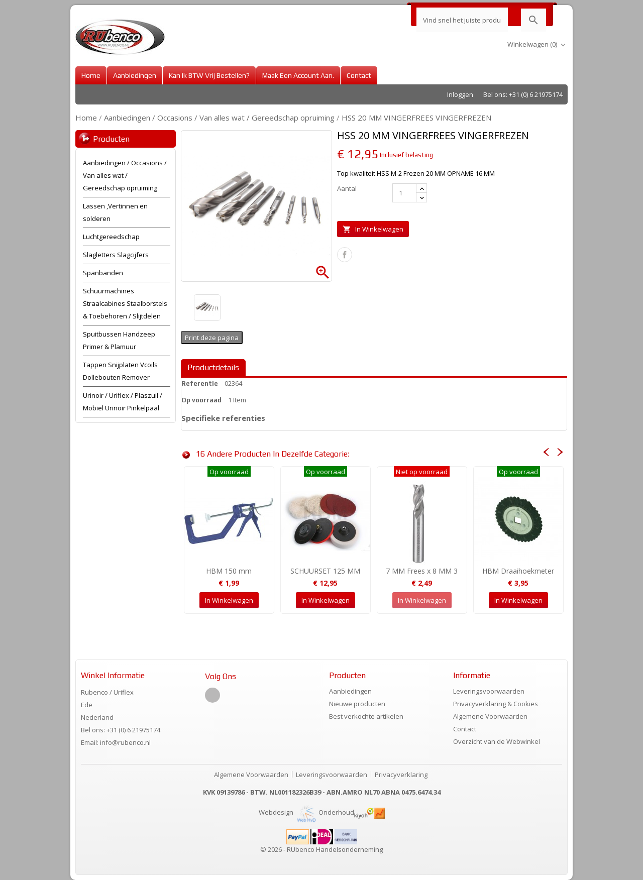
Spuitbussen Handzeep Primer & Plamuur (119, 340)
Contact (359, 75)
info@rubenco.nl (125, 742)
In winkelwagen (373, 229)
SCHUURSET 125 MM (325, 571)
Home (90, 75)
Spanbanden (103, 272)
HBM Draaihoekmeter (518, 571)
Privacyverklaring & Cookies (495, 703)
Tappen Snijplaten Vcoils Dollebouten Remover (120, 371)
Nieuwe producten (357, 703)
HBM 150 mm (229, 571)
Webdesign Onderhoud (306, 812)
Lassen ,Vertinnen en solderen (115, 212)
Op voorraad (201, 400)
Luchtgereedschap (111, 236)
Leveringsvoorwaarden (488, 691)
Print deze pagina (212, 337)
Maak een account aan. (298, 75)
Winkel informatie (113, 675)
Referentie (199, 383)
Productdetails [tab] (213, 367)
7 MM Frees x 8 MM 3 (422, 571)
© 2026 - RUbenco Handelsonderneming (321, 849)
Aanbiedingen (134, 75)
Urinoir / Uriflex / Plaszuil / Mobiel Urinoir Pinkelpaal (122, 401)
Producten (111, 139)
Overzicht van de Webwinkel (496, 741)
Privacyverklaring (401, 774)
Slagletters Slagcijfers (116, 254)
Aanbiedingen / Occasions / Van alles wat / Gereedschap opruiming (125, 175)
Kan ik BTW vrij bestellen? (209, 75)
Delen (345, 255)
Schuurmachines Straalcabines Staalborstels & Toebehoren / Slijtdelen (125, 303)
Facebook (212, 695)
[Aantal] (404, 192)
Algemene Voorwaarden (490, 716)
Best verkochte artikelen (366, 716)
